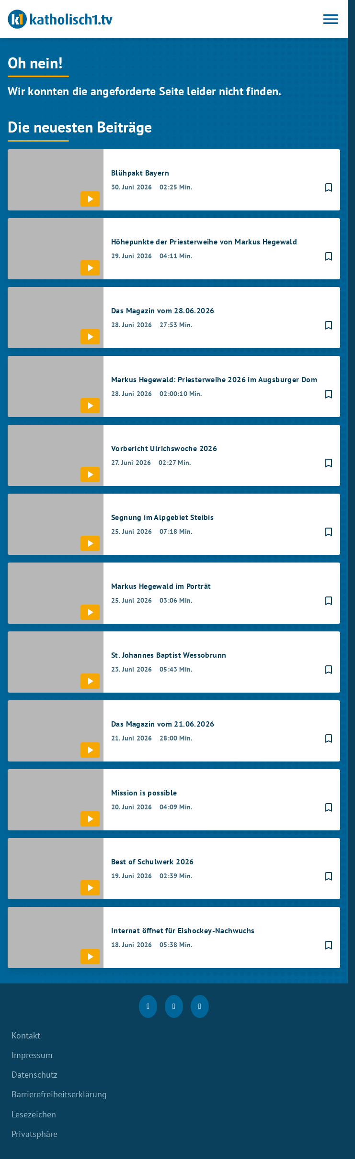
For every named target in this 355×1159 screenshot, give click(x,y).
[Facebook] (148, 1006)
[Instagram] (174, 1006)
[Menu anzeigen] (330, 19)
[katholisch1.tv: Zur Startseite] (91, 19)
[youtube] (200, 1006)
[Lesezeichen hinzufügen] (328, 187)
